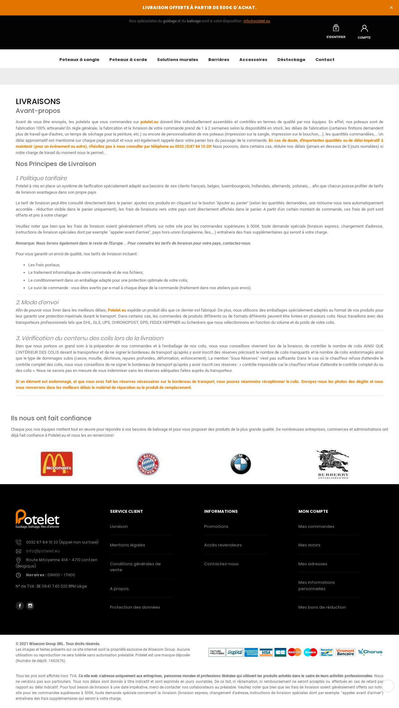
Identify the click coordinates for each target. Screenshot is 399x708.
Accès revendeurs (223, 548)
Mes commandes (316, 530)
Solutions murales (177, 63)
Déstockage (291, 63)
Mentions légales (127, 548)
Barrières (218, 63)
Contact (325, 63)
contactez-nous (236, 246)
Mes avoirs (309, 548)
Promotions (216, 530)
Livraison (119, 530)
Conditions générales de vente (135, 570)
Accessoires (253, 63)
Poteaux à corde (128, 63)
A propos (119, 592)
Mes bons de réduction (322, 611)
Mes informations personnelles (316, 589)
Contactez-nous (221, 567)
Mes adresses (312, 567)
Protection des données (135, 611)
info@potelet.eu (256, 21)
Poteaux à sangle (79, 63)
